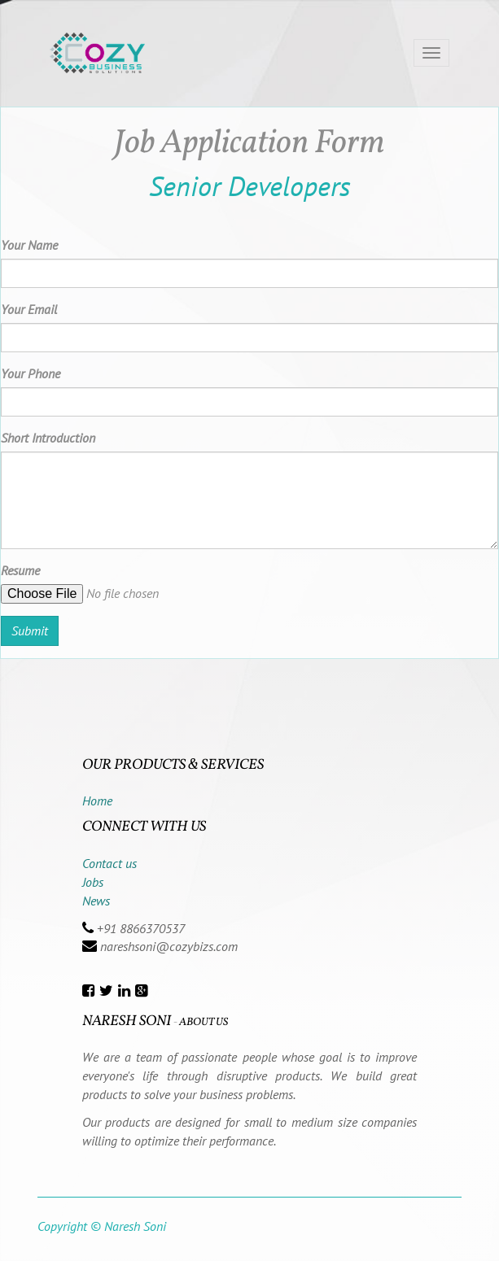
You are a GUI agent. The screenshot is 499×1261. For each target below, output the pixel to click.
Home (97, 800)
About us (203, 1022)
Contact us (109, 863)
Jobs (92, 882)
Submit (29, 630)
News (96, 900)
